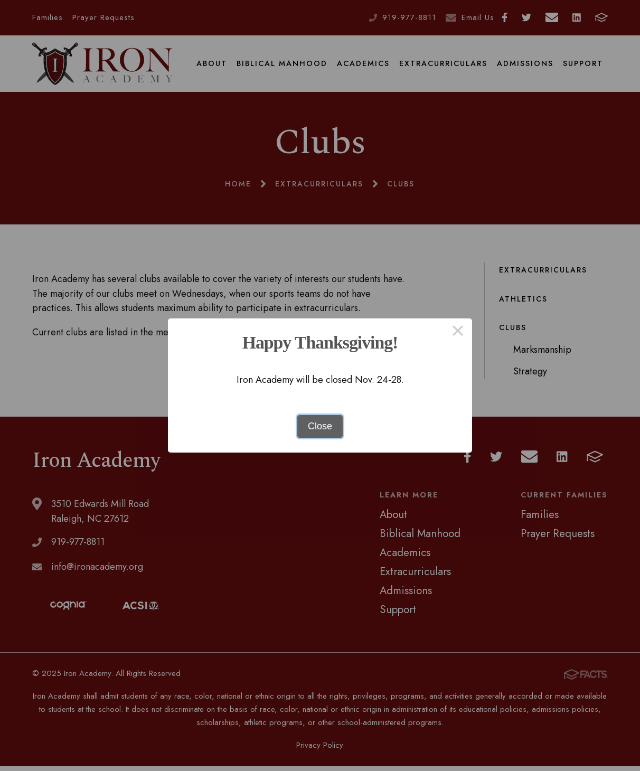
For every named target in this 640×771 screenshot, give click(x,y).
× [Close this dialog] (457, 332)
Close (320, 426)
